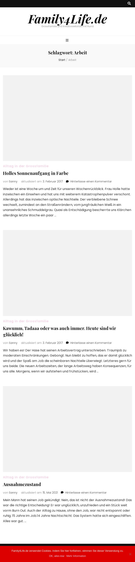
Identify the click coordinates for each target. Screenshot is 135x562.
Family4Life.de (67, 18)
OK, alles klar (56, 555)
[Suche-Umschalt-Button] (129, 3)
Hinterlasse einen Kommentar (91, 181)
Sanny (13, 181)
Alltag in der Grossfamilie (26, 166)
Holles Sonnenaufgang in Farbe (35, 173)
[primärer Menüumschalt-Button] (67, 40)
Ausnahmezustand (22, 484)
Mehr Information (76, 555)
